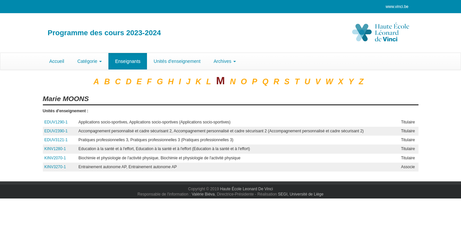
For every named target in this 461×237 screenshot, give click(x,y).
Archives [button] (225, 61)
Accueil (56, 61)
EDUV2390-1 (56, 131)
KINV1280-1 (55, 148)
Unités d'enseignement (177, 61)
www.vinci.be (397, 6)
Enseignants (127, 61)
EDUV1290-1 (56, 122)
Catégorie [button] (89, 61)
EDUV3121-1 (56, 140)
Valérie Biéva (203, 194)
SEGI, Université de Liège (301, 194)
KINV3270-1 (55, 167)
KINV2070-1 (55, 158)
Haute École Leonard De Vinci (246, 189)
